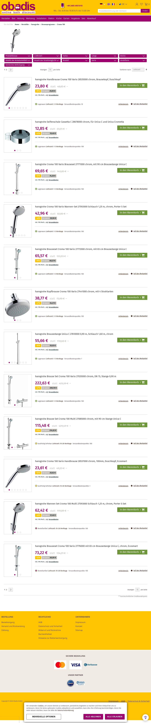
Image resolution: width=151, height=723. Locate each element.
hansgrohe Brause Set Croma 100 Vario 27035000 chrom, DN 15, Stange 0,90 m (75, 376)
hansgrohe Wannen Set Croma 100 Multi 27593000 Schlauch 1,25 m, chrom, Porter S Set (80, 504)
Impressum (81, 622)
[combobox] (119, 11)
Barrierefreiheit (45, 634)
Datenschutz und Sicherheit (50, 626)
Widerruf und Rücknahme (50, 630)
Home (17, 24)
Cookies (41, 706)
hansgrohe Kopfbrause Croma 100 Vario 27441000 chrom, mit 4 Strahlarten (74, 291)
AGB (40, 622)
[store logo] (18, 7)
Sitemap (79, 630)
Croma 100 (61, 24)
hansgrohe (35, 24)
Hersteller (25, 24)
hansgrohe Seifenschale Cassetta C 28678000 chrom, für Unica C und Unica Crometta (79, 122)
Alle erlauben (114, 716)
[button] (123, 4)
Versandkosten (53, 95)
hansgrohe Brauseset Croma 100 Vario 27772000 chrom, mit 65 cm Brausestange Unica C (81, 249)
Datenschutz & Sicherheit (139, 701)
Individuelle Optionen (43, 716)
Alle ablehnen (93, 716)
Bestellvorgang (8, 622)
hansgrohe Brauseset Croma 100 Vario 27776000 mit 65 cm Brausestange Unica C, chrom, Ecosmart (86, 546)
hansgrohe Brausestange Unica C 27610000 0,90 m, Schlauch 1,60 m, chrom (74, 334)
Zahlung (5, 630)
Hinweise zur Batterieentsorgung (53, 638)
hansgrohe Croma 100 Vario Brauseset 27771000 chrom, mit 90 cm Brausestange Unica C (81, 164)
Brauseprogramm (48, 24)
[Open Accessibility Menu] (145, 717)
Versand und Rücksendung (13, 626)
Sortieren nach (125, 69)
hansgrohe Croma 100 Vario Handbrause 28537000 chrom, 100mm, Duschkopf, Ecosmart (81, 461)
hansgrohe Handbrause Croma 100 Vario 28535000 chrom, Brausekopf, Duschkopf (78, 79)
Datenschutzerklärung (66, 710)
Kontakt (79, 626)
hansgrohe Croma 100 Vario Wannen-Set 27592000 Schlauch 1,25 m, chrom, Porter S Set (80, 207)
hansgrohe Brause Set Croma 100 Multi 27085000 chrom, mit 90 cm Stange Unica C (78, 419)
